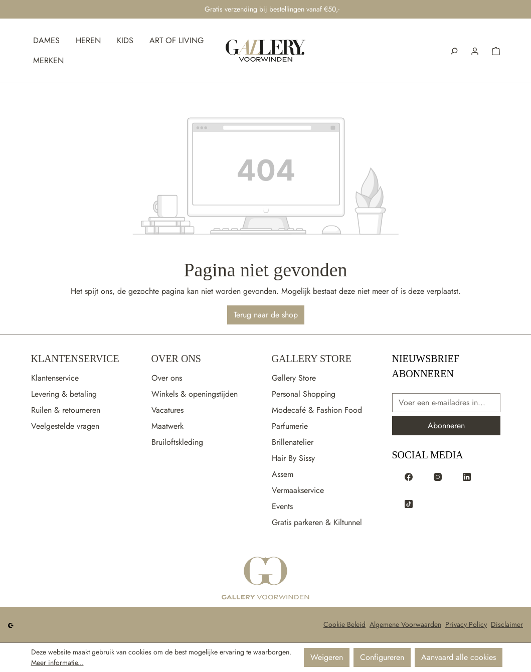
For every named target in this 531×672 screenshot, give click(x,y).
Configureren (382, 657)
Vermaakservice (298, 490)
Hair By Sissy (293, 458)
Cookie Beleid (344, 624)
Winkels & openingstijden (194, 394)
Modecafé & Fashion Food (317, 410)
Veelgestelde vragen (65, 426)
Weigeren (326, 657)
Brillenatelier (292, 442)
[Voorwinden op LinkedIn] (466, 475)
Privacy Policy (466, 624)
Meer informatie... (57, 662)
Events (282, 506)
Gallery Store (311, 358)
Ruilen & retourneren (65, 410)
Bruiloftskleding (177, 442)
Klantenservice (75, 358)
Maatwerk (167, 426)
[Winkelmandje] (495, 50)
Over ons (166, 378)
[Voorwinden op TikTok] (408, 503)
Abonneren (446, 425)
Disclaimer (507, 624)
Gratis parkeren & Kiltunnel (317, 522)
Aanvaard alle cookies (458, 657)
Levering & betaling (64, 394)
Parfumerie (290, 426)
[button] (474, 50)
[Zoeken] (453, 50)
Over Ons (176, 358)
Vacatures (167, 410)
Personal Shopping (303, 394)
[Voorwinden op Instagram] (437, 475)
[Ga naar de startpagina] (265, 579)
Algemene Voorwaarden (405, 624)
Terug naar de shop (266, 314)
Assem (282, 474)
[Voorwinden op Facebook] (408, 475)
